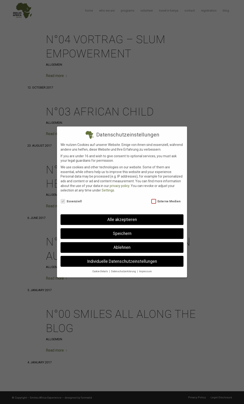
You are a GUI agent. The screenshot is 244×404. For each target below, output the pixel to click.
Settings (108, 187)
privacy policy (119, 182)
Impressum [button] (145, 267)
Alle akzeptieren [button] (122, 215)
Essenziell (71, 197)
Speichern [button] (122, 229)
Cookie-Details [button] (100, 267)
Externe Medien (165, 197)
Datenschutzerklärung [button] (124, 267)
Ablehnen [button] (122, 243)
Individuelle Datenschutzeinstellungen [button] (122, 257)
